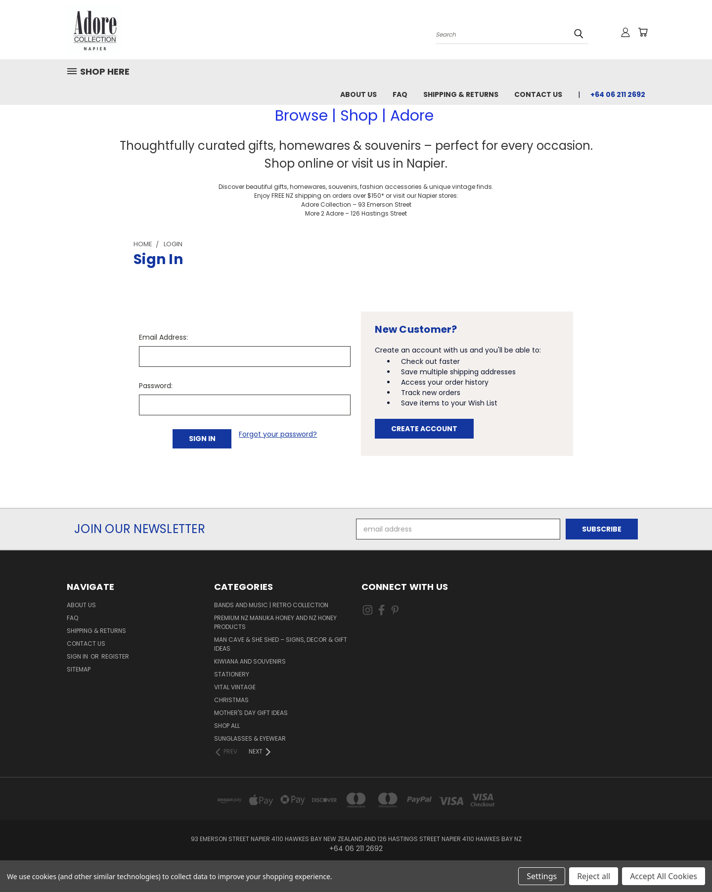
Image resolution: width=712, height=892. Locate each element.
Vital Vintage (235, 687)
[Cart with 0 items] (643, 32)
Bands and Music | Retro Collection (271, 605)
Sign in (78, 656)
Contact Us (538, 94)
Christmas (231, 700)
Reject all (593, 876)
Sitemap (78, 669)
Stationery (231, 674)
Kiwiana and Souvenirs (250, 661)
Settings (542, 876)
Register (115, 656)
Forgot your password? (278, 434)
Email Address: (163, 337)
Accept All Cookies (663, 876)
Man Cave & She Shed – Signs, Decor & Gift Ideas (280, 644)
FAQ (400, 94)
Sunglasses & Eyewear (250, 738)
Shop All (227, 725)
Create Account (424, 429)
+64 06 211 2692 (617, 94)
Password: (156, 386)
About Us (358, 94)
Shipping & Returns (460, 94)
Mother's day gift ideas (251, 713)
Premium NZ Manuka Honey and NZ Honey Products (275, 622)
